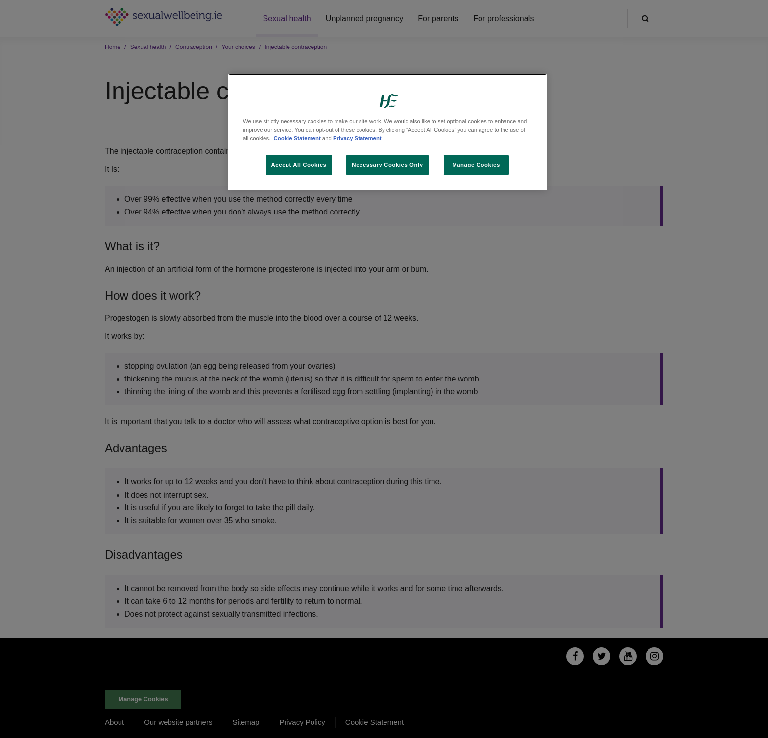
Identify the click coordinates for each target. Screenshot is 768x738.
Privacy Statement (357, 138)
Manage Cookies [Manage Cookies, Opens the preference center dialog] (476, 164)
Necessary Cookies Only (387, 164)
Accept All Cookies (299, 164)
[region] (387, 132)
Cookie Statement (297, 138)
